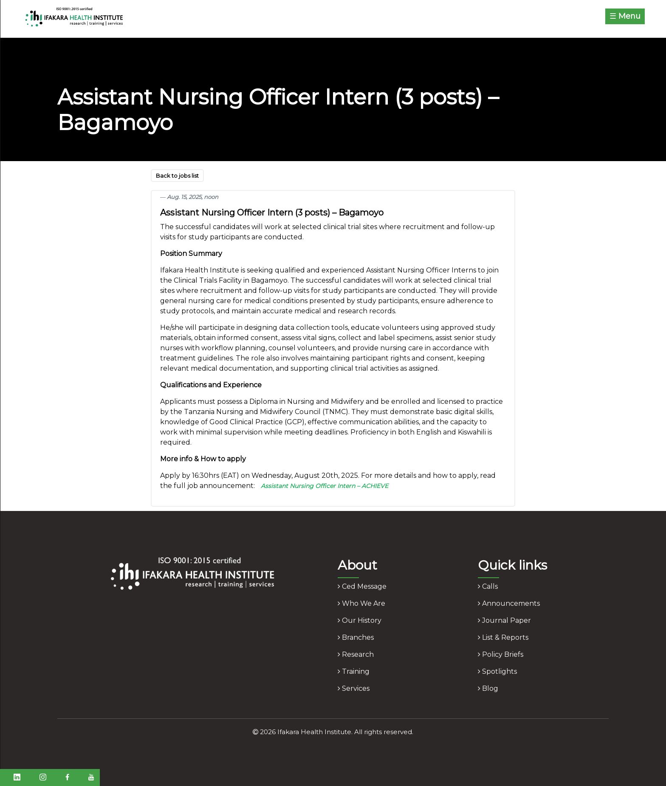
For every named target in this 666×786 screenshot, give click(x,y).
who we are (361, 603)
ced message (362, 586)
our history (359, 620)
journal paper (504, 620)
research (356, 654)
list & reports (503, 637)
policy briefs (500, 654)
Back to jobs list (177, 175)
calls (488, 586)
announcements (509, 603)
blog (488, 688)
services (354, 688)
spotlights (497, 671)
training (354, 671)
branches (356, 637)
